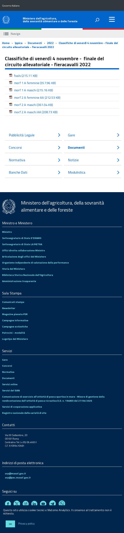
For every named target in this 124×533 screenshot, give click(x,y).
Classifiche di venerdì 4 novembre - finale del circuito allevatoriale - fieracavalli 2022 (60, 45)
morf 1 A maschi (31, 90)
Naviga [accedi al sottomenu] (12, 33)
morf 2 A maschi (31, 104)
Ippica (19, 43)
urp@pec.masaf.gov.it (18, 477)
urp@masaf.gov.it (15, 473)
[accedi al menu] (112, 19)
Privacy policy (26, 524)
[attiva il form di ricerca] (97, 20)
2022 (50, 43)
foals (23, 75)
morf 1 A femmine (32, 83)
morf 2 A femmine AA (34, 97)
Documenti (35, 43)
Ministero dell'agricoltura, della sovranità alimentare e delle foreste (50, 20)
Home (6, 43)
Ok (10, 524)
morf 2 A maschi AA (33, 112)
